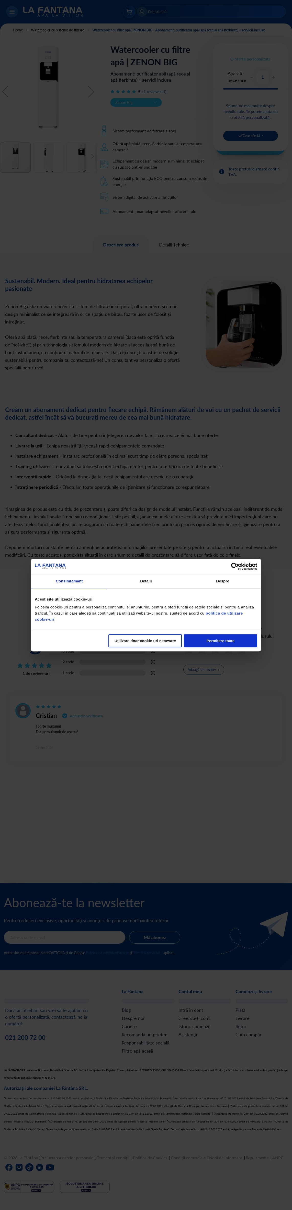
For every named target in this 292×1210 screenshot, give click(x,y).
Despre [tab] (222, 581)
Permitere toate (220, 641)
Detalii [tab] (146, 581)
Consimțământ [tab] (69, 581)
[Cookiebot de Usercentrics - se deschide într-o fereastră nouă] (234, 566)
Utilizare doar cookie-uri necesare (145, 641)
